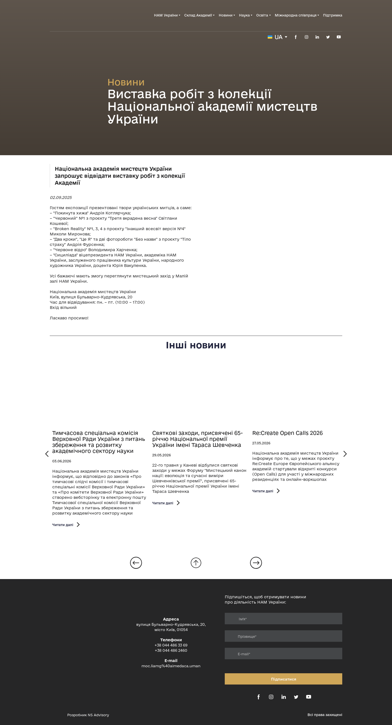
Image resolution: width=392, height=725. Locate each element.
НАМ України (166, 15)
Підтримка (332, 15)
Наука (244, 15)
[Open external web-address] (56, 715)
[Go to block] (196, 563)
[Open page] (99, 394)
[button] (295, 36)
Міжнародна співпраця (295, 15)
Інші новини (196, 345)
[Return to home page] (75, 15)
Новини (225, 15)
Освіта (262, 15)
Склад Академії (198, 15)
